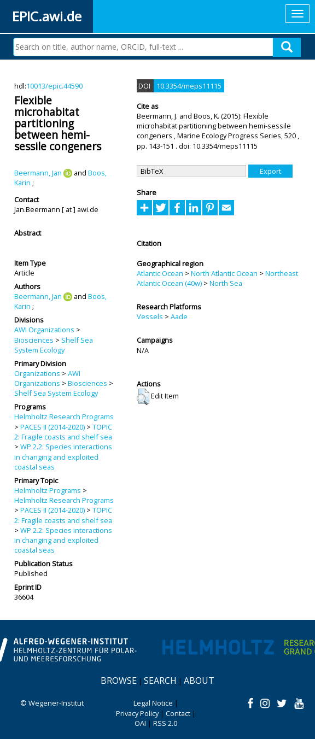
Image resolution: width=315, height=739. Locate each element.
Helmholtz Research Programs (64, 416)
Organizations (37, 373)
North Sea (225, 283)
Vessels (150, 316)
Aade (179, 316)
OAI (140, 723)
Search (160, 681)
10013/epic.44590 (54, 86)
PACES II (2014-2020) (52, 427)
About (199, 681)
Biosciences (34, 340)
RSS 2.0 (165, 723)
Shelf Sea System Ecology (53, 345)
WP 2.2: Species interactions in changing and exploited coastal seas (63, 457)
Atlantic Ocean (160, 273)
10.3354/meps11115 (188, 86)
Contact (178, 713)
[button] (143, 397)
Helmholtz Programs (47, 490)
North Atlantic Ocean (224, 273)
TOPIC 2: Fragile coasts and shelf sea (63, 432)
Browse (119, 681)
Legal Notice (153, 703)
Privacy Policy (137, 713)
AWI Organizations (44, 330)
